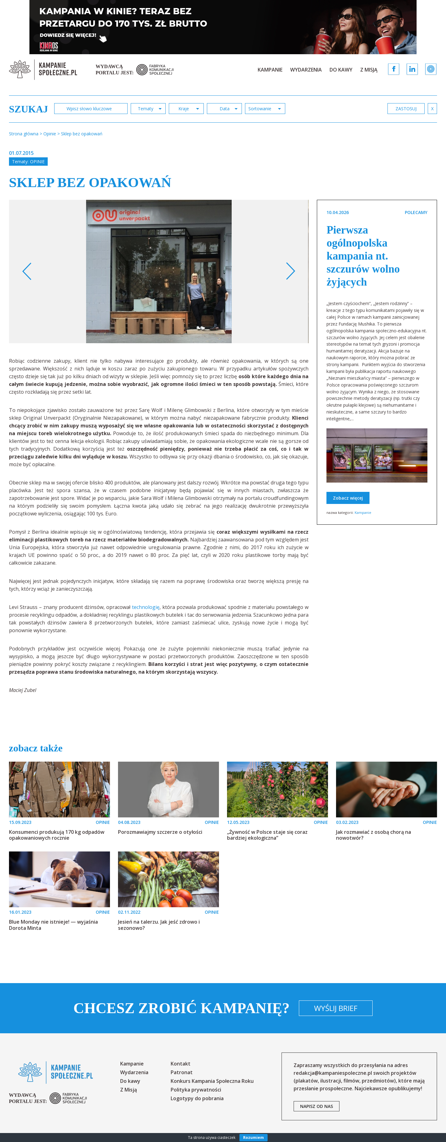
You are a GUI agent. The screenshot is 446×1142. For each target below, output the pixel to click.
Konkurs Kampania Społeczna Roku (212, 1081)
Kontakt (180, 1063)
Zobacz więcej (348, 498)
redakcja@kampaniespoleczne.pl (333, 1073)
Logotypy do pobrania (197, 1098)
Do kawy (341, 69)
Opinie (37, 161)
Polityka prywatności (196, 1089)
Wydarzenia (306, 69)
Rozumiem (253, 1137)
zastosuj (406, 109)
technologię (146, 607)
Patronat (182, 1072)
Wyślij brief (335, 1008)
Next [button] (290, 271)
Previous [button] (27, 271)
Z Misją (369, 69)
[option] (159, 271)
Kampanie (270, 69)
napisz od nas (316, 1106)
